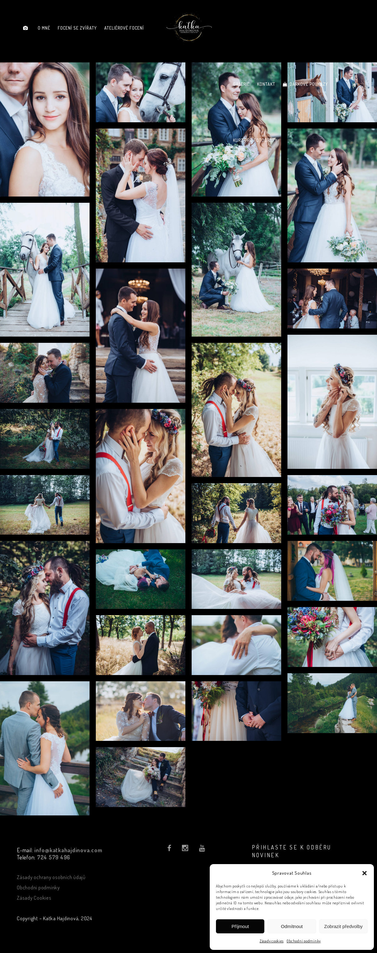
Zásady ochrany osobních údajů (51, 877)
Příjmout (240, 926)
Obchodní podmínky (303, 941)
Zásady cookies (272, 941)
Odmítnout (292, 926)
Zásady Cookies (34, 897)
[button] (364, 873)
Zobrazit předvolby (343, 926)
